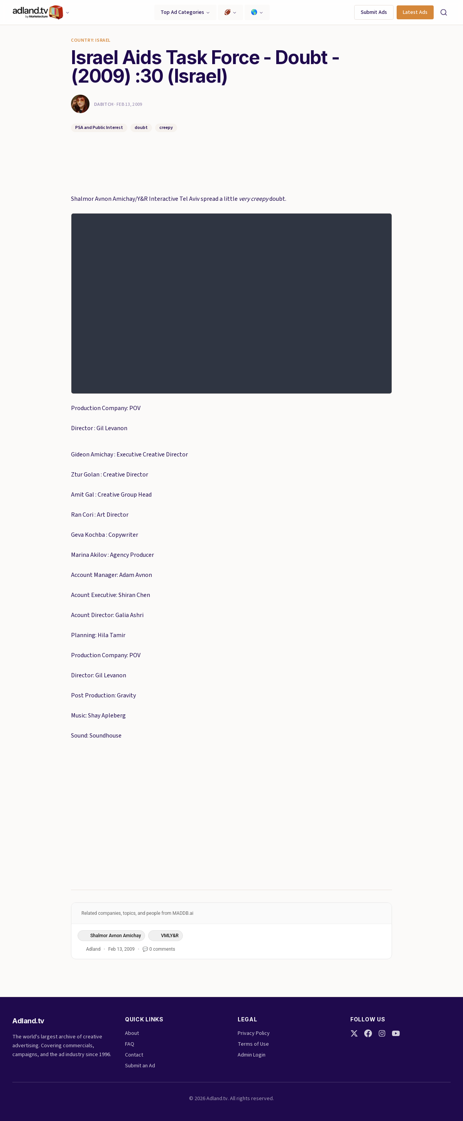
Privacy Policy (254, 1033)
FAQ (129, 1044)
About (132, 1033)
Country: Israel (91, 40)
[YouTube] (396, 1033)
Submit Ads (374, 12)
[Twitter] (354, 1033)
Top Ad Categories (185, 12)
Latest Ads (415, 12)
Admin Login (251, 1055)
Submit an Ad (140, 1066)
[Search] (444, 12)
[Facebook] (368, 1033)
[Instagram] (382, 1033)
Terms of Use (253, 1044)
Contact (134, 1055)
